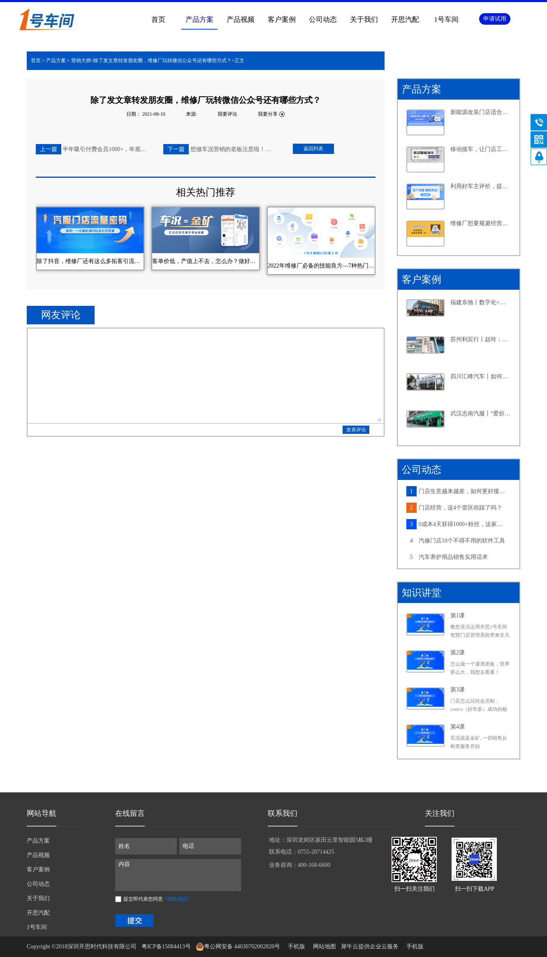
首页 (158, 19)
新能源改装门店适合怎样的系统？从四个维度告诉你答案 (480, 112)
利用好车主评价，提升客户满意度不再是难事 (480, 186)
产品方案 (56, 60)
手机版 (295, 946)
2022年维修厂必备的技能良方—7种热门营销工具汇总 (321, 266)
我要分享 (268, 114)
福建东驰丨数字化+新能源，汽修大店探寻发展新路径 (480, 302)
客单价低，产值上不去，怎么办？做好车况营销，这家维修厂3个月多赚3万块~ (205, 261)
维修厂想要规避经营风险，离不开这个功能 (480, 223)
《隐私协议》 (177, 899)
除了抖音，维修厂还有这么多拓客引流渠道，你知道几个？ (90, 261)
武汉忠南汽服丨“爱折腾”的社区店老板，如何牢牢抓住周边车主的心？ (480, 413)
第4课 (457, 727)
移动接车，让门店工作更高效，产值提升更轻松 (480, 149)
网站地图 (323, 946)
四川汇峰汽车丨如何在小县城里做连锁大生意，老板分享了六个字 (480, 376)
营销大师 (81, 60)
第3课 (457, 690)
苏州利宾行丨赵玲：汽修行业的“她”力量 (480, 339)
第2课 (457, 653)
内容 (178, 875)
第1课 (457, 615)
